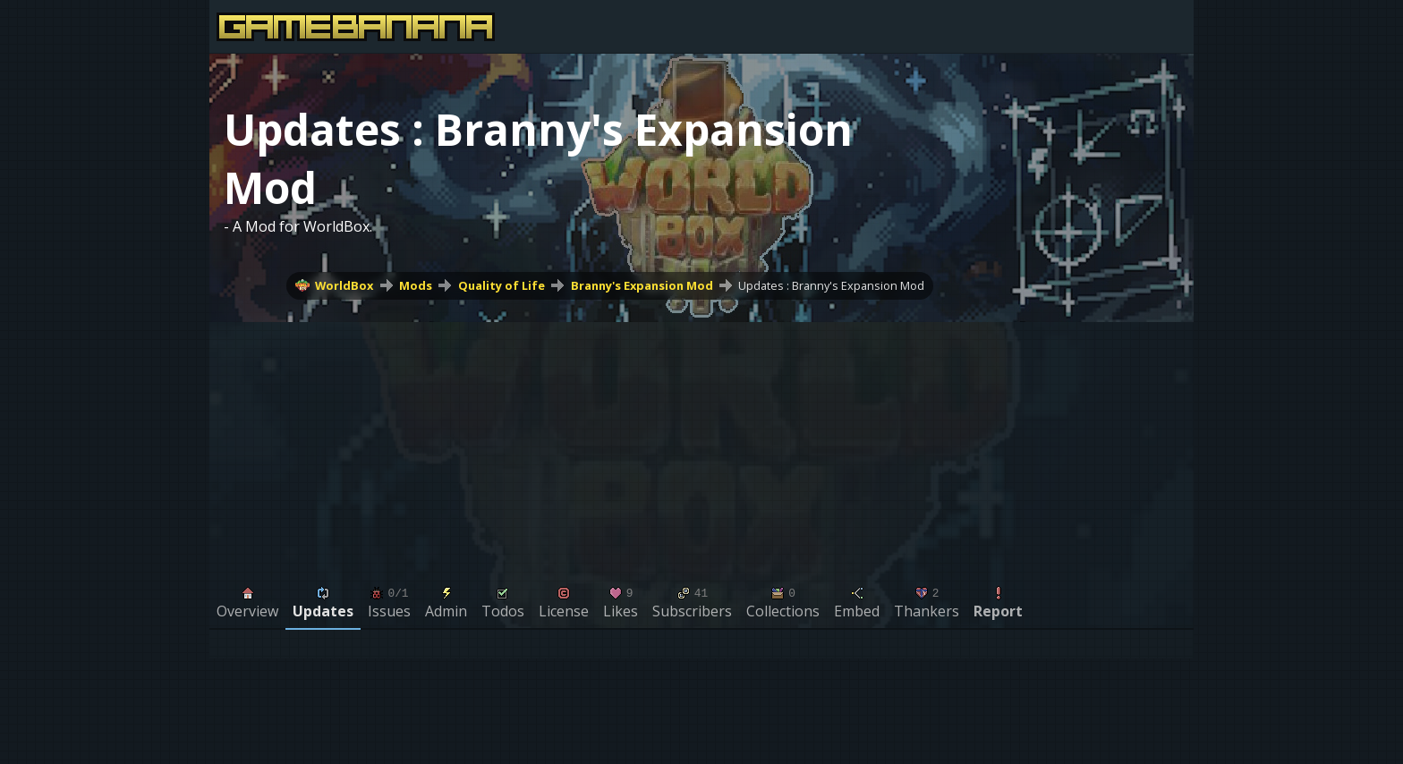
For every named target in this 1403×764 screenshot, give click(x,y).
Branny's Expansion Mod (642, 285)
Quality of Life (501, 285)
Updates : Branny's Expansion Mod (831, 285)
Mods (415, 285)
